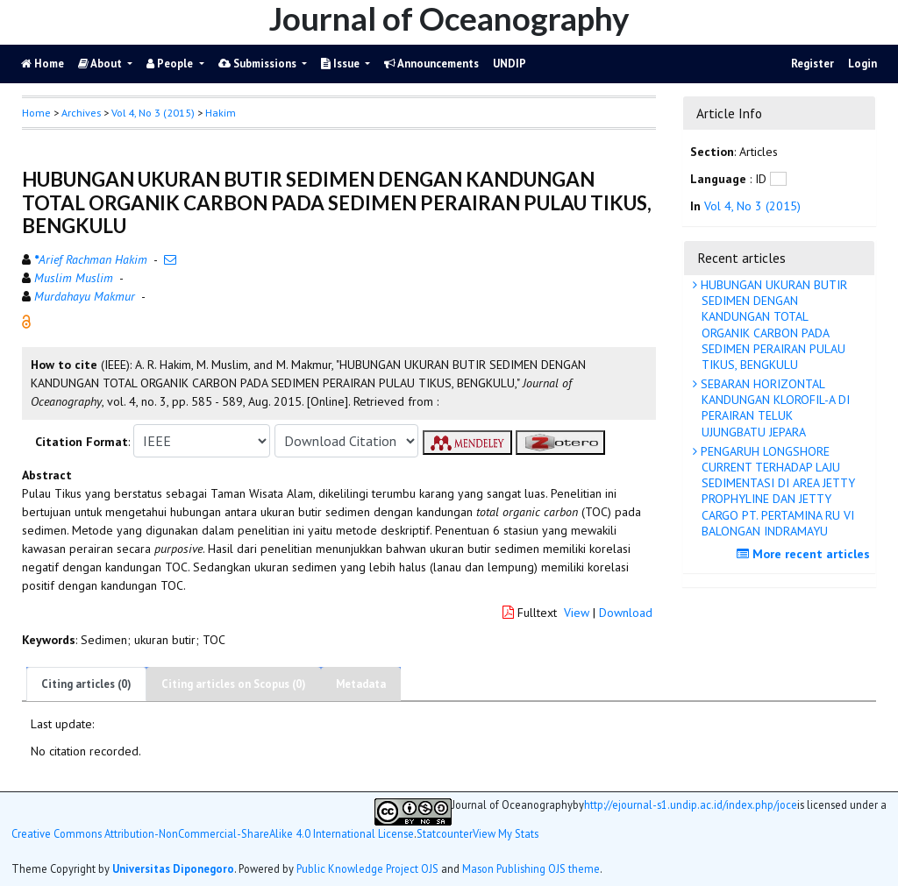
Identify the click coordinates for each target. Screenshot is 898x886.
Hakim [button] (220, 112)
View (576, 612)
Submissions (258, 63)
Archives (81, 112)
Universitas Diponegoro (173, 868)
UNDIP (509, 63)
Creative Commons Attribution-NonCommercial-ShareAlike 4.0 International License (212, 833)
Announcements (431, 63)
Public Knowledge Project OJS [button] (367, 868)
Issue (341, 63)
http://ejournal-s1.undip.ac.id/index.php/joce (690, 805)
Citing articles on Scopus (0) (233, 684)
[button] (26, 321)
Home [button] (36, 112)
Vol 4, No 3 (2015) (153, 112)
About (101, 63)
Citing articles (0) (86, 684)
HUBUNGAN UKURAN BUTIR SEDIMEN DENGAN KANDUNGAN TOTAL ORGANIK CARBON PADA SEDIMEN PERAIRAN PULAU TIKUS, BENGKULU (772, 324)
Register (812, 63)
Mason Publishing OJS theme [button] (531, 868)
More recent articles (805, 554)
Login (862, 63)
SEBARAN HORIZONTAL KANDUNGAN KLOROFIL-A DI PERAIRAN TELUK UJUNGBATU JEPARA (773, 408)
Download (625, 612)
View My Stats (505, 833)
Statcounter (445, 833)
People (171, 63)
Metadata (361, 684)
